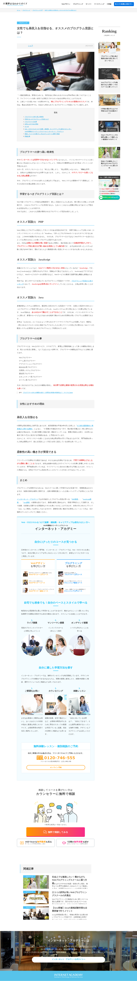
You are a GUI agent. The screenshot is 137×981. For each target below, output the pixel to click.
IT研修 (109, 4)
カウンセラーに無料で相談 (42, 134)
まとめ (27, 126)
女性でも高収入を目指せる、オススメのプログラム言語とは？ (61, 10)
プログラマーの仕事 (31, 121)
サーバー (88, 4)
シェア (30, 46)
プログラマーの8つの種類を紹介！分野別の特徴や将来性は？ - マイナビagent (48, 392)
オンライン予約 (56, 768)
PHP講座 (75, 499)
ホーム (18, 10)
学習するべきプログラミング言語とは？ (37, 119)
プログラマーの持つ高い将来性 (34, 116)
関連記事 (27, 136)
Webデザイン (66, 4)
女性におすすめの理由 (31, 124)
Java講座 (27, 502)
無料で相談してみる (55, 832)
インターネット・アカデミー (27, 499)
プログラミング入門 (37, 10)
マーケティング (99, 4)
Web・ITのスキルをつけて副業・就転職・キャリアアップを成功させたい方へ (58, 130)
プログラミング (78, 4)
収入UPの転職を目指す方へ (124, 4)
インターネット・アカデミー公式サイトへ (68, 959)
